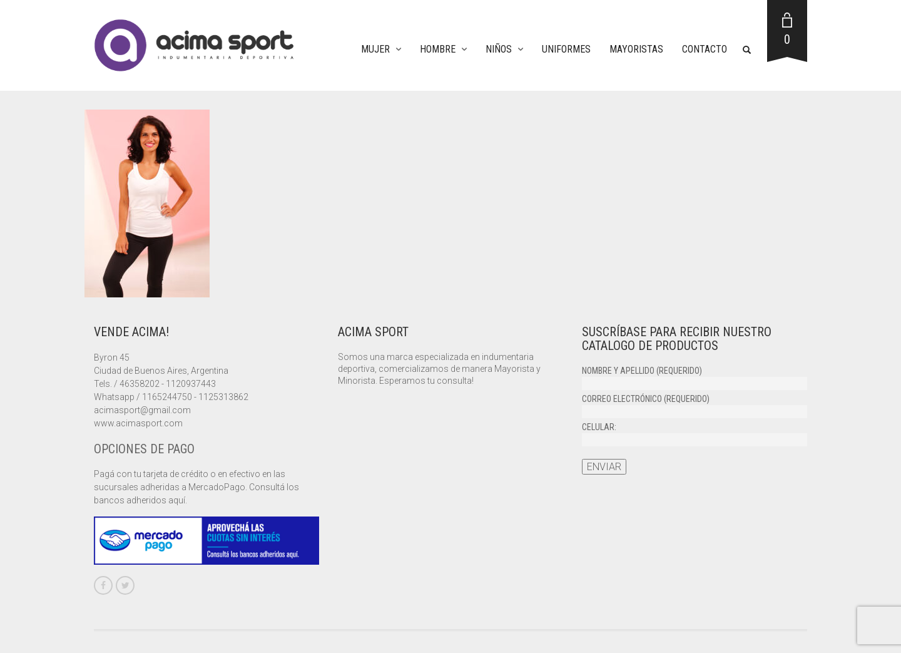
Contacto (704, 49)
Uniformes (566, 49)
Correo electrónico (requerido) (694, 405)
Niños (499, 49)
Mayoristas (636, 49)
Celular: (694, 433)
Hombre (438, 49)
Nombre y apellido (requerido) (694, 377)
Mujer (375, 49)
